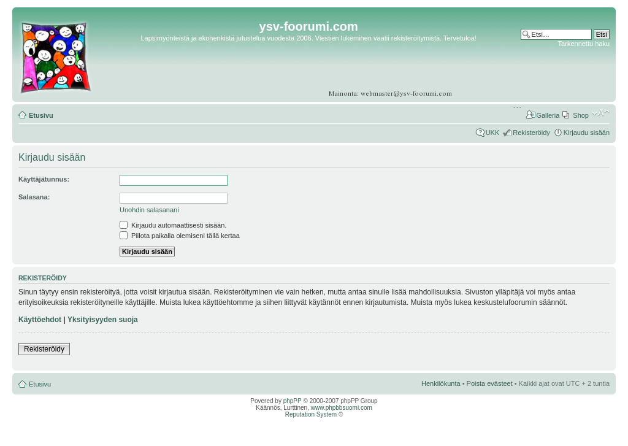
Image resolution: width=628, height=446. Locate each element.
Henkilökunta (441, 383)
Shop (581, 115)
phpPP (292, 401)
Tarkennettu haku (584, 43)
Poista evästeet (490, 383)
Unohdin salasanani (149, 209)
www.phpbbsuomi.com (341, 407)
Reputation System (311, 414)
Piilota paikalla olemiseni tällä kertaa (180, 235)
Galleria (547, 115)
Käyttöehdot (39, 319)
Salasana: (34, 197)
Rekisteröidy (531, 132)
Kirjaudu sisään (587, 132)
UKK (493, 132)
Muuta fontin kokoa (601, 112)
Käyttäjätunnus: (43, 179)
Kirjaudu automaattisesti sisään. (173, 225)
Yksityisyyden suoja (102, 319)
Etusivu (41, 115)
